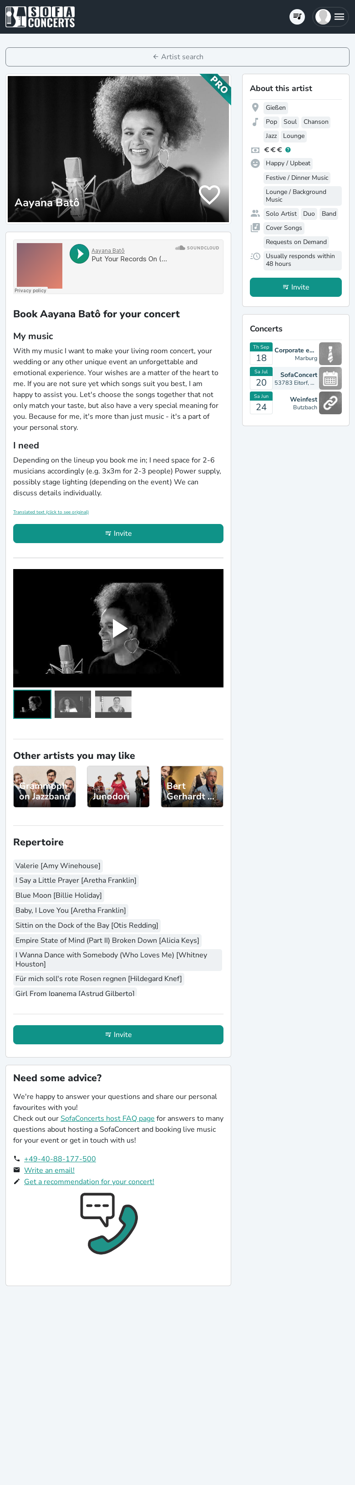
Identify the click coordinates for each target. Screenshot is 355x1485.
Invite (123, 534)
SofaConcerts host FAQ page (108, 1119)
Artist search (182, 57)
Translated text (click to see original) (51, 512)
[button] (330, 17)
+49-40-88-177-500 (60, 1159)
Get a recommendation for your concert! (89, 1182)
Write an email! (49, 1170)
